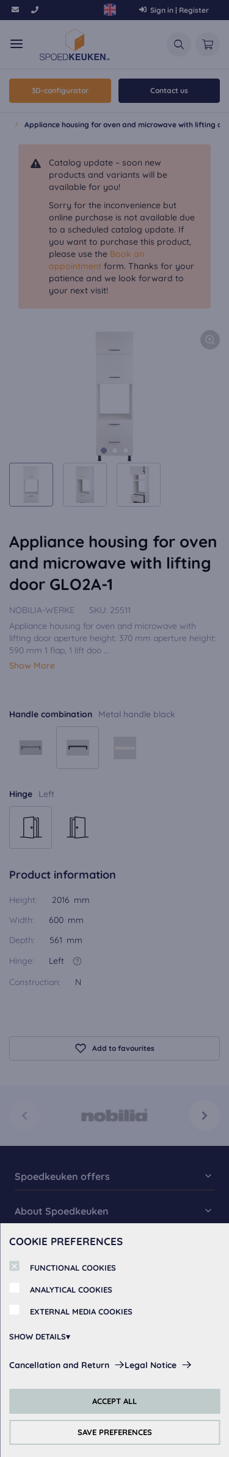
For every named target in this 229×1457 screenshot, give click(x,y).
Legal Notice (150, 1365)
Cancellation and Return (59, 1365)
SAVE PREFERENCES (115, 1432)
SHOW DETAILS (37, 1336)
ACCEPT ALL (114, 1401)
